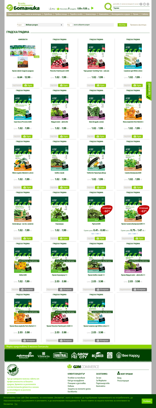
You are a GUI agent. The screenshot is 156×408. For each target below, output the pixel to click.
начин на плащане (127, 4)
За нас (98, 378)
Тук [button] (15, 404)
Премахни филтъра (138, 25)
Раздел (19, 25)
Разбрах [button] (147, 401)
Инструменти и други (121, 14)
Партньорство (103, 383)
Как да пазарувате (76, 380)
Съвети (145, 14)
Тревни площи (61, 14)
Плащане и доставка (77, 383)
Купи (28, 85)
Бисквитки (72, 392)
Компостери (91, 14)
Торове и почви (76, 14)
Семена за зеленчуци (32, 14)
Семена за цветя (14, 14)
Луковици (48, 14)
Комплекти (104, 14)
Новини (71, 386)
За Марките (101, 380)
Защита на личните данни (79, 389)
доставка (116, 4)
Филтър (122, 25)
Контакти (100, 386)
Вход (53, 9)
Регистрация (123, 381)
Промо (135, 14)
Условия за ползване (76, 378)
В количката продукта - (75, 8)
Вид (68, 25)
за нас (136, 4)
